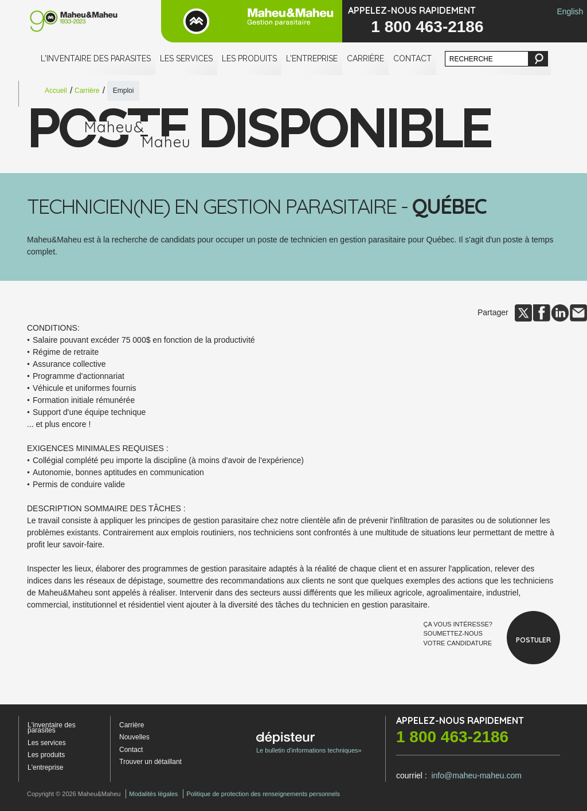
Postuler (533, 640)
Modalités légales (153, 793)
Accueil (56, 91)
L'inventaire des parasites (96, 58)
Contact (412, 58)
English (570, 11)
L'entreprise (312, 58)
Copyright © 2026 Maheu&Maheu (73, 793)
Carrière (365, 58)
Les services (186, 58)
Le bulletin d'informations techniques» (309, 743)
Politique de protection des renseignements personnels (263, 793)
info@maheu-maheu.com (476, 775)
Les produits (249, 58)
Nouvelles (134, 737)
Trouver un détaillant (150, 762)
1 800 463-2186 (427, 27)
